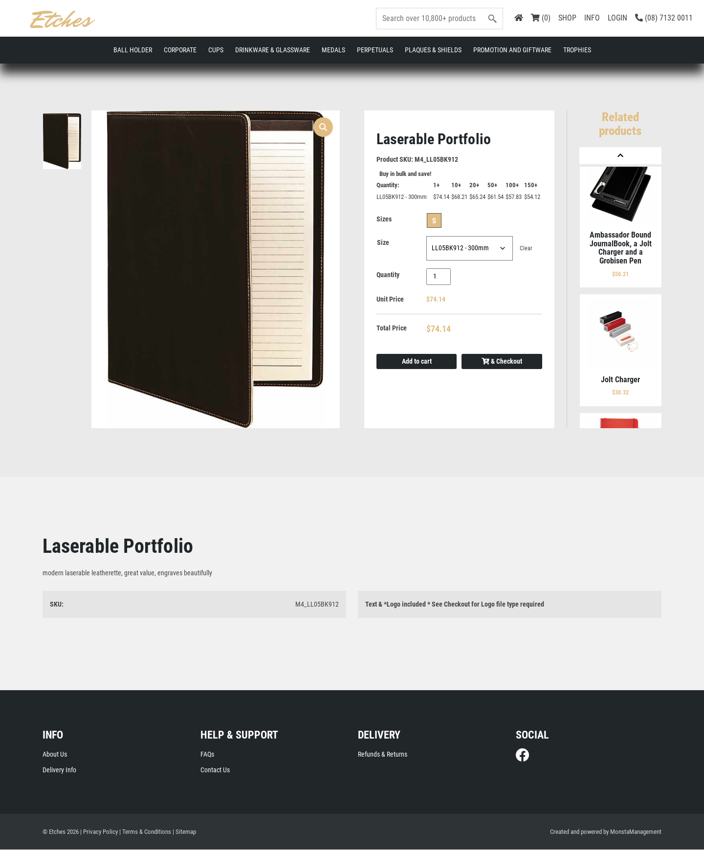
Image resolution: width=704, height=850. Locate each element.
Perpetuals (375, 50)
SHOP (567, 17)
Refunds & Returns (382, 755)
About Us (55, 755)
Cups (215, 50)
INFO (592, 17)
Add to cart (417, 362)
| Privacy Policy (99, 832)
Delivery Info (59, 770)
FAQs (207, 755)
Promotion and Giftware (512, 50)
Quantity (387, 276)
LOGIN (617, 17)
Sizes (384, 220)
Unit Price (390, 300)
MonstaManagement (635, 832)
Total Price (391, 329)
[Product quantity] (438, 277)
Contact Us (215, 770)
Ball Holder (132, 50)
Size (383, 243)
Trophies (577, 50)
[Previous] (620, 155)
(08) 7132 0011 (664, 17)
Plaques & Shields (433, 50)
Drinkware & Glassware (272, 50)
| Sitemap (184, 832)
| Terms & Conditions (145, 832)
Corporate (180, 50)
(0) (540, 17)
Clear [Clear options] (526, 249)
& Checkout (502, 362)
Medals (333, 50)
